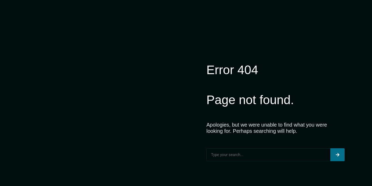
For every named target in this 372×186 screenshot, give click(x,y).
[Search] (337, 154)
